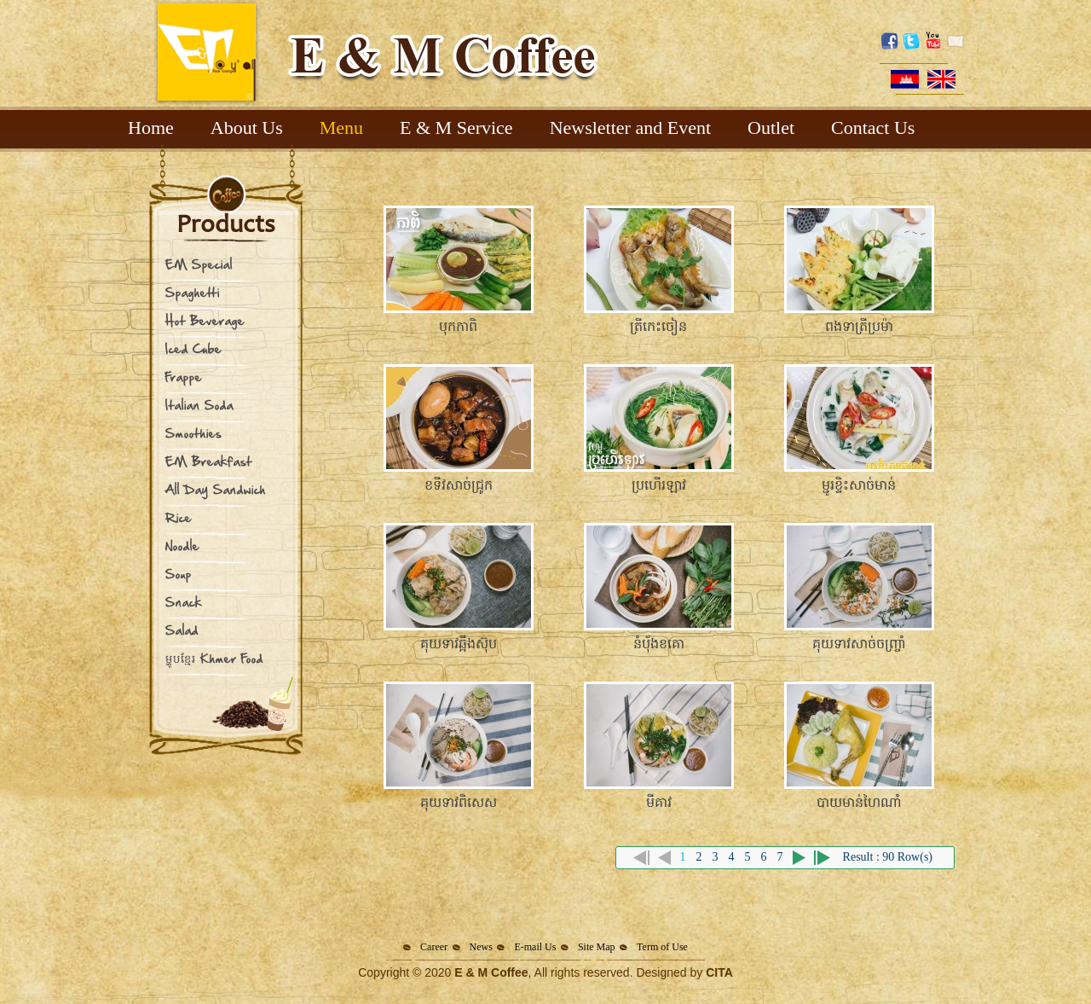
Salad (182, 630)
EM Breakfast (208, 461)
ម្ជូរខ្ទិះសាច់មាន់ (859, 485)
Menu (341, 127)
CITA (719, 972)
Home (151, 127)
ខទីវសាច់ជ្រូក (458, 485)
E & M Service (456, 127)
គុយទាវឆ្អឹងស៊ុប (458, 643)
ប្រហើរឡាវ (659, 485)
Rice (178, 517)
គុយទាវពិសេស (458, 802)
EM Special (199, 264)
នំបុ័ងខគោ (658, 643)
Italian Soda (199, 405)
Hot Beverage (205, 320)
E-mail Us (535, 947)
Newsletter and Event (630, 127)
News (481, 947)
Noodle (182, 545)
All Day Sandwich (215, 489)
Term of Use (662, 947)
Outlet (771, 127)
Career (433, 947)
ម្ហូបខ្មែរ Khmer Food (214, 658)
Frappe (183, 376)
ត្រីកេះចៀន (658, 326)
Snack (183, 602)
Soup (178, 573)
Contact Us (873, 127)
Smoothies (193, 433)
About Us (247, 127)
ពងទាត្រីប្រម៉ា (859, 326)
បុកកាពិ (458, 326)
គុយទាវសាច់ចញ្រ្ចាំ (859, 643)
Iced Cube (193, 348)
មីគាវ (659, 802)
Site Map (596, 947)
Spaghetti (192, 292)
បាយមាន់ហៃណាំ (859, 802)
